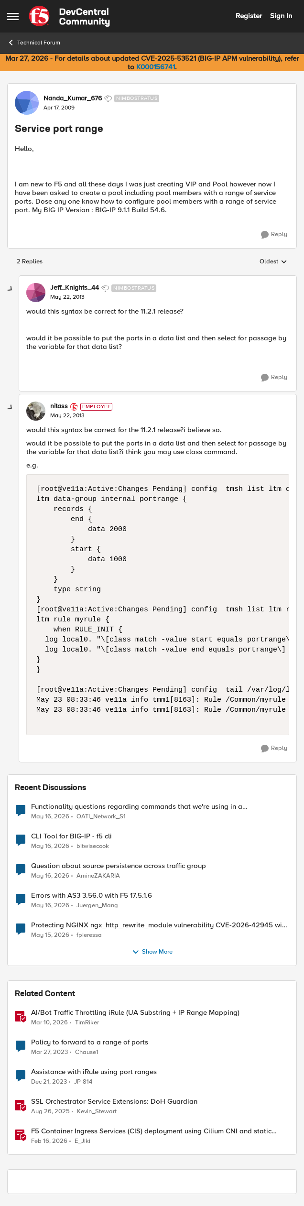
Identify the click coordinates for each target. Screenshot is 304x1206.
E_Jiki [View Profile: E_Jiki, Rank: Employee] (82, 1141)
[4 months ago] (49, 1022)
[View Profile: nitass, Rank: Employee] (35, 411)
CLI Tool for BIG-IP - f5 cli (71, 836)
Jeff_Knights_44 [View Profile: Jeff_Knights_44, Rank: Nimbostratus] (74, 288)
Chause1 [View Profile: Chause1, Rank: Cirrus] (86, 1051)
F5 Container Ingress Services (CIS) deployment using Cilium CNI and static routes (151, 1131)
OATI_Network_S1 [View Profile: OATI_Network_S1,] (101, 816)
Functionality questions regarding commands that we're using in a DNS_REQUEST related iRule (136, 807)
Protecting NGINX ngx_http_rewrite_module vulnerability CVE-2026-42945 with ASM (159, 925)
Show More (152, 952)
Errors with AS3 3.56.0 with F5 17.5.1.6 (91, 895)
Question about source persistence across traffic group (118, 866)
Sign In (281, 15)
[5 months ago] (49, 1141)
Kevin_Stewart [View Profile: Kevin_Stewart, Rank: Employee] (97, 1111)
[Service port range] (67, 297)
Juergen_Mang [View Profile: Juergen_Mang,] (97, 905)
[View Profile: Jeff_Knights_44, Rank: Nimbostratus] (35, 292)
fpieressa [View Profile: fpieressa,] (89, 934)
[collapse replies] (10, 289)
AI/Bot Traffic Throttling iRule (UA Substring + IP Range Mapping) (135, 1013)
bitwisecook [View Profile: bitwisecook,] (92, 845)
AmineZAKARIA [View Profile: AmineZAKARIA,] (98, 875)
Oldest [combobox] (273, 262)
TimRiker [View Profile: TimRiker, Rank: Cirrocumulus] (87, 1022)
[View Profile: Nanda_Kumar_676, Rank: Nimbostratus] (27, 103)
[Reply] (274, 234)
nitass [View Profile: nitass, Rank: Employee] (59, 406)
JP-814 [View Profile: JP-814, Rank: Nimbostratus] (83, 1081)
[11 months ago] (50, 1111)
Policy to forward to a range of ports (89, 1042)
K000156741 (155, 67)
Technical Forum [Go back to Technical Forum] (33, 42)
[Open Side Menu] (12, 16)
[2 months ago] (50, 816)
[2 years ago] (49, 1082)
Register (249, 15)
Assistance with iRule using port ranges (94, 1072)
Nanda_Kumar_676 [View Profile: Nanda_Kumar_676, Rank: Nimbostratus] (72, 98)
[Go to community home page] (69, 16)
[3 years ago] (49, 1052)
